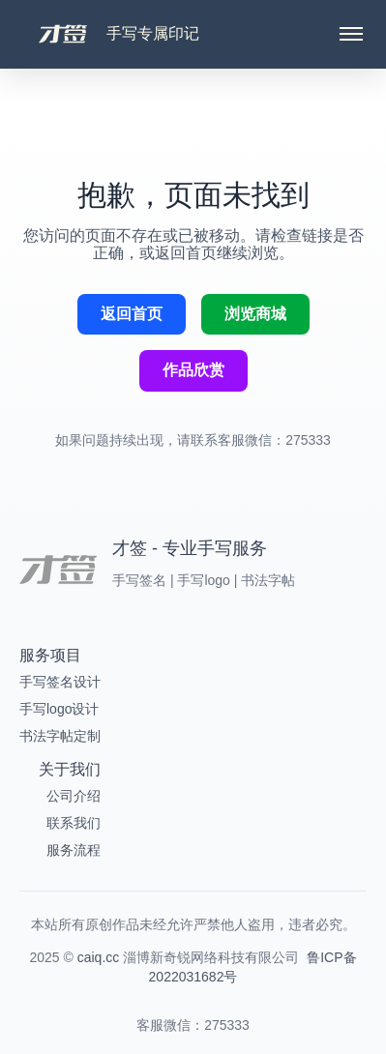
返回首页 (132, 314)
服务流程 (73, 850)
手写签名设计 (60, 681)
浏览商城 (255, 314)
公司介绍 (73, 796)
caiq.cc (98, 957)
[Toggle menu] (351, 33)
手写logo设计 (59, 709)
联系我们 (73, 823)
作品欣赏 (193, 370)
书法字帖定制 (60, 736)
